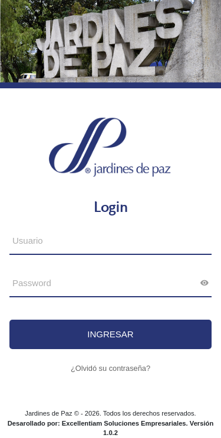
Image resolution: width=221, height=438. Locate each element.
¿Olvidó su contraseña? (110, 368)
